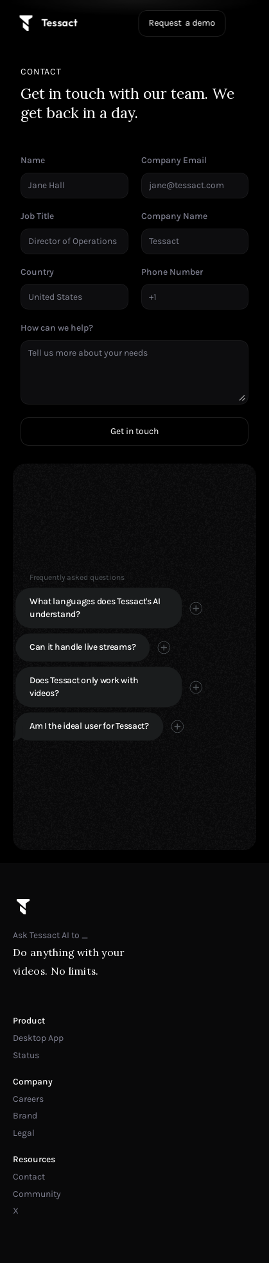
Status (26, 1055)
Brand (25, 1115)
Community (37, 1194)
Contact (29, 1176)
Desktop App (38, 1037)
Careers (28, 1098)
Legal (24, 1133)
